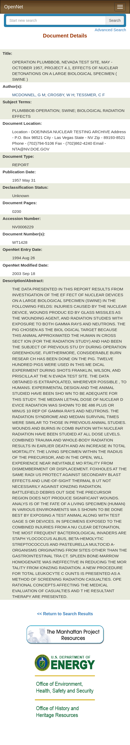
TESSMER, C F (90, 95)
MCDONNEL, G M (28, 95)
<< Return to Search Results (65, 614)
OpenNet (13, 6)
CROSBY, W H (61, 95)
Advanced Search (110, 30)
